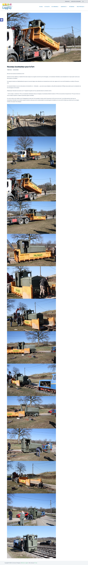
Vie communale (55, 6)
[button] (1, 19)
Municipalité (64, 6)
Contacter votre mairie (76, 1)
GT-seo (35, 562)
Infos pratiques (81, 6)
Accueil (41, 6)
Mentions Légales (24, 562)
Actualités (47, 6)
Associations (15, 69)
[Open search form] (82, 1)
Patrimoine (72, 6)
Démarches (67, 1)
